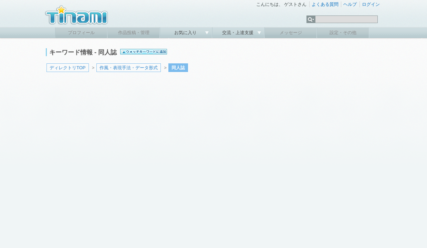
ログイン (371, 4)
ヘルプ (350, 4)
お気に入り (186, 32)
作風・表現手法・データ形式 (129, 67)
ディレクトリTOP (68, 67)
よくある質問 (325, 4)
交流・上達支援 (238, 32)
